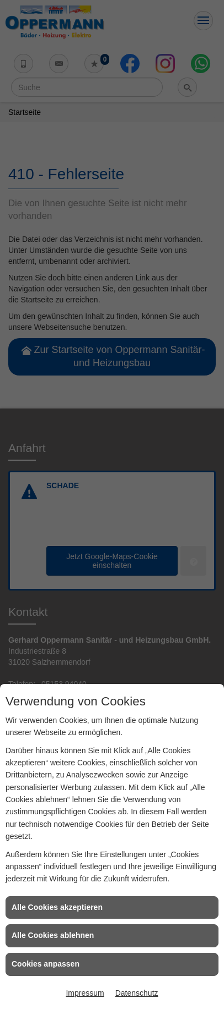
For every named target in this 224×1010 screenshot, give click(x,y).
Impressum (85, 993)
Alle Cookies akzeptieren (57, 907)
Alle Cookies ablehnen (53, 935)
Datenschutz (136, 993)
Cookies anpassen (45, 963)
